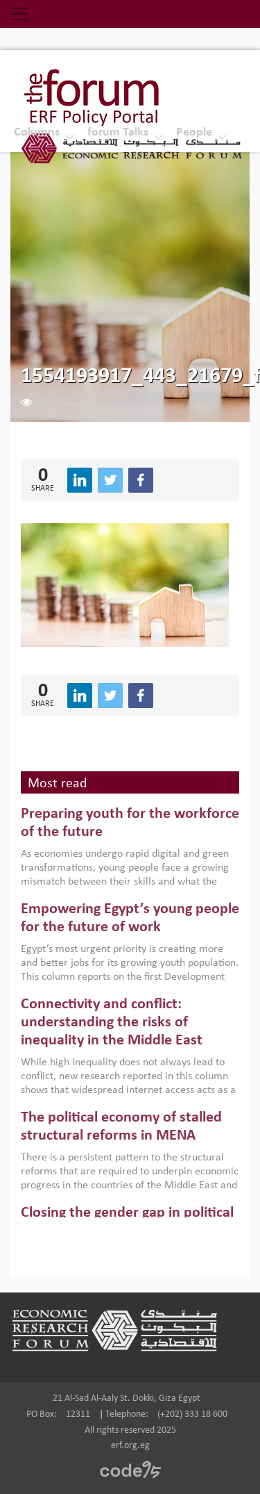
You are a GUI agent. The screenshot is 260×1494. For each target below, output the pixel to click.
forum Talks (117, 132)
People (194, 132)
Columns (37, 132)
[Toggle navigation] (19, 14)
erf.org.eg (130, 1445)
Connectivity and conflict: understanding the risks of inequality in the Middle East (111, 1022)
